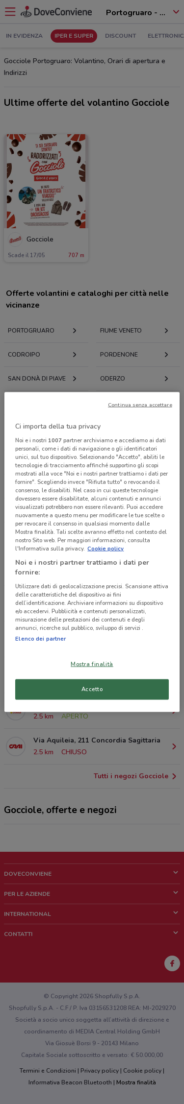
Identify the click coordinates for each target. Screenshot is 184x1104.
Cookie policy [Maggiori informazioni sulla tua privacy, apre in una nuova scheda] (105, 548)
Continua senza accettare (140, 404)
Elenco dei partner (40, 639)
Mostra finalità (92, 664)
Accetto (92, 689)
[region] (91, 552)
